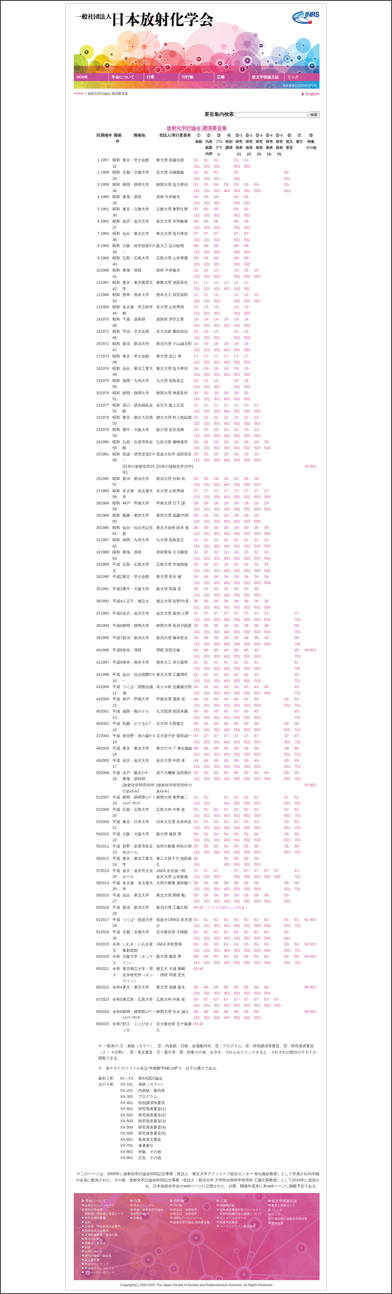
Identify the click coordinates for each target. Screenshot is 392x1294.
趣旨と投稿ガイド (283, 1205)
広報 (221, 77)
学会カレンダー (143, 1205)
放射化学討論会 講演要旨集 (191, 1222)
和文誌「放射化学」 (186, 1209)
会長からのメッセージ (100, 1205)
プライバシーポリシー (100, 1272)
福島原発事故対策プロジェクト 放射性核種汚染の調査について (241, 1211)
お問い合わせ (94, 1251)
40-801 (310, 650)
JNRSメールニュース (187, 1217)
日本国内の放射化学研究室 (289, 1218)
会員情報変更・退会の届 (101, 1234)
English (313, 94)
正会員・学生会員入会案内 (103, 1226)
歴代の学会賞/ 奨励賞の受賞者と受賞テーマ (104, 1211)
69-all (198, 1024)
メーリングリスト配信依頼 (238, 1226)
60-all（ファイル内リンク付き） (221, 907)
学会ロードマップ (97, 1264)
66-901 (310, 987)
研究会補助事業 (95, 1217)
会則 (88, 1222)
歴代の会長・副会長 (98, 1255)
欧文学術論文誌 (265, 77)
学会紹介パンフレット (100, 1268)
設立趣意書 (92, 1259)
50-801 (310, 785)
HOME (82, 77)
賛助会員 (277, 1223)
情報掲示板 (227, 1205)
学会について (123, 77)
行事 (150, 77)
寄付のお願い (94, 1238)
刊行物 (187, 77)
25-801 (310, 466)
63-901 (310, 944)
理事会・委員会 (95, 1243)
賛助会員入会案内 (97, 1230)
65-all (198, 968)
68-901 (310, 1011)
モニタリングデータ (233, 1217)
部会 (88, 1247)
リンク (293, 77)
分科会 (137, 1217)
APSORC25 (141, 1213)
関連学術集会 (229, 1222)
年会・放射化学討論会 (148, 1209)
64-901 (310, 956)
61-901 (310, 919)
